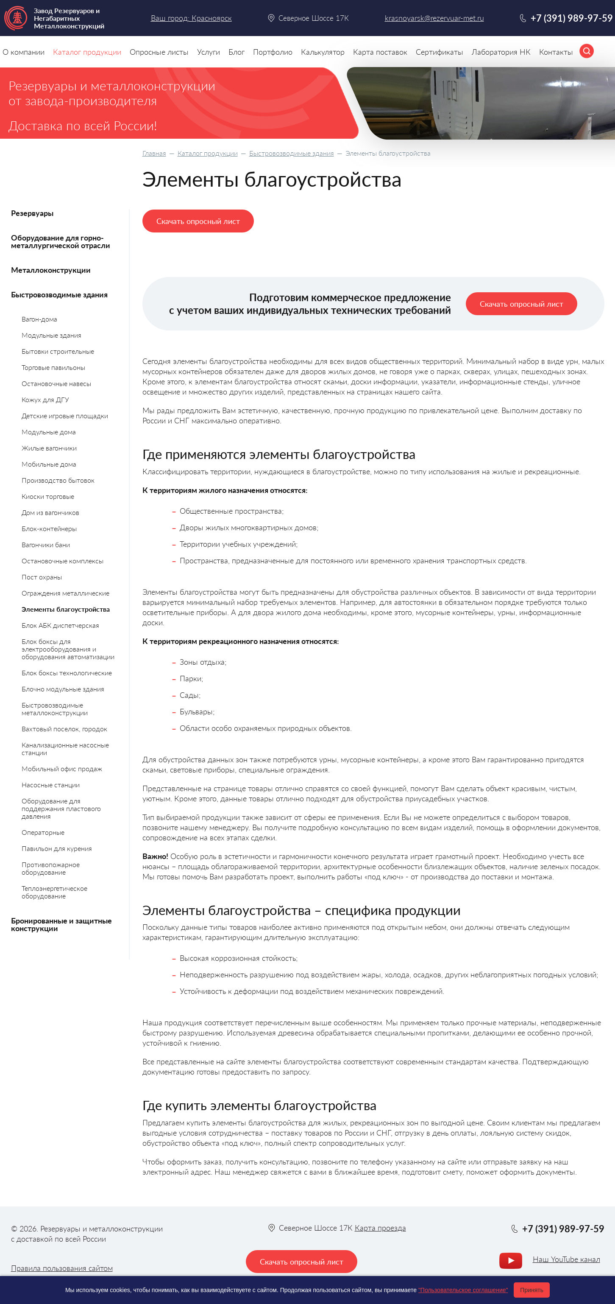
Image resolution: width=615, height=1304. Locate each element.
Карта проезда (380, 1227)
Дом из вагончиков (50, 512)
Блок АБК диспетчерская (60, 625)
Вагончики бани (46, 544)
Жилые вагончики (49, 448)
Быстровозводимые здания (291, 153)
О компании (24, 51)
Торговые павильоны (53, 367)
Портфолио (272, 51)
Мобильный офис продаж (62, 768)
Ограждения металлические (65, 593)
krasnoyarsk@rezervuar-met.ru (434, 18)
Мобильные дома (49, 464)
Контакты (556, 51)
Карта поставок (380, 51)
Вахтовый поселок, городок (64, 729)
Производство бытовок (58, 480)
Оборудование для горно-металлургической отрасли (60, 241)
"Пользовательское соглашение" (463, 1290)
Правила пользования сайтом (62, 1268)
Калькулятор (323, 51)
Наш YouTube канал (566, 1259)
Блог (236, 51)
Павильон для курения (57, 848)
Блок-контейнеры (49, 528)
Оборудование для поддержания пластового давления (61, 808)
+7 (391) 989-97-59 (572, 18)
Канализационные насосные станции (65, 748)
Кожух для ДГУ (45, 399)
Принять (531, 1290)
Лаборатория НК (501, 51)
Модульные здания (51, 335)
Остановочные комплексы (62, 561)
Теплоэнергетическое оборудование (54, 892)
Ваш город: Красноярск (191, 17)
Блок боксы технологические (67, 673)
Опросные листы (159, 51)
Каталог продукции (208, 153)
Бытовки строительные (58, 351)
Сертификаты (439, 51)
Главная (154, 153)
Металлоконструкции (51, 270)
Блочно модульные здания (63, 689)
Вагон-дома (39, 319)
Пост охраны (42, 577)
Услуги (208, 51)
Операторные (43, 832)
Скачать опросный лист (198, 221)
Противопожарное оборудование (51, 868)
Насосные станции (51, 785)
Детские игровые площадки (65, 415)
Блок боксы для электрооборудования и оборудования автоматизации (68, 648)
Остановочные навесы (56, 383)
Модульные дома (49, 432)
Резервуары (32, 213)
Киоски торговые (48, 496)
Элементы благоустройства (66, 609)
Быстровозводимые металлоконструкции (55, 708)
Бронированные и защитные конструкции (61, 924)
